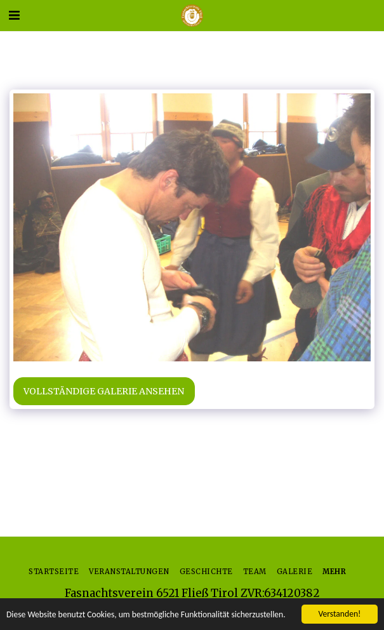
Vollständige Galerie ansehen (103, 391)
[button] (14, 15)
